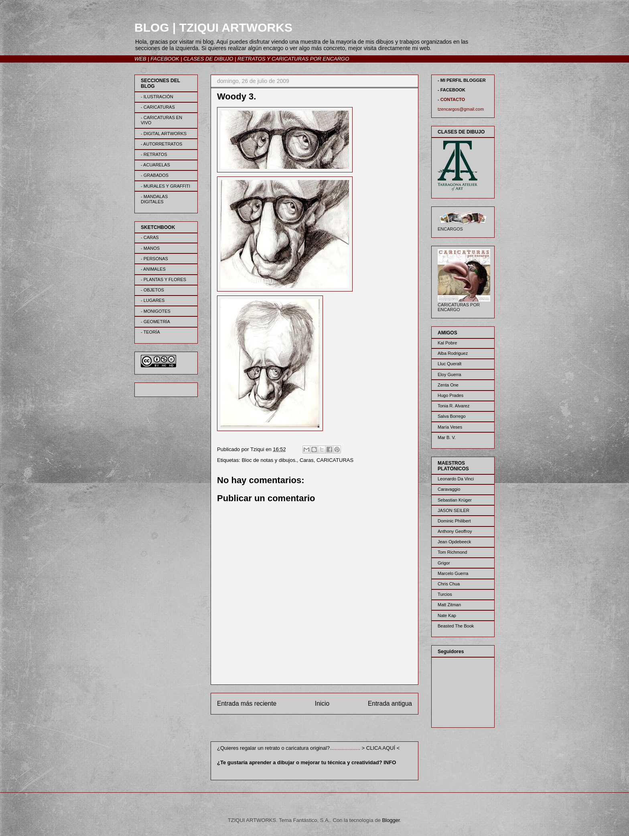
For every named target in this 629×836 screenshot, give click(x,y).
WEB (140, 59)
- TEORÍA (150, 332)
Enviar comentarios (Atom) (331, 730)
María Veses (450, 427)
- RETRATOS (154, 154)
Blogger (391, 820)
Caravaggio (449, 489)
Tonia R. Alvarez (453, 405)
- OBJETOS (152, 289)
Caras (307, 460)
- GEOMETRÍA (155, 321)
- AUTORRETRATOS (161, 144)
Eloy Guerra (449, 374)
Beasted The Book (456, 625)
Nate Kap (447, 615)
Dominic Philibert (454, 520)
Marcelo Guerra (453, 573)
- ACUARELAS (155, 164)
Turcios (445, 594)
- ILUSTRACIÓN (157, 96)
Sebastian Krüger (455, 500)
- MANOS (150, 248)
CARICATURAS (335, 460)
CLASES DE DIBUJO (208, 59)
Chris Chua (449, 583)
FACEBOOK (164, 59)
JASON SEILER (453, 510)
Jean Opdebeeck (454, 541)
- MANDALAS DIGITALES (154, 199)
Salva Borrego (452, 416)
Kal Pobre (447, 342)
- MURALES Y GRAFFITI (165, 186)
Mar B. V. (447, 437)
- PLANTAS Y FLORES (163, 279)
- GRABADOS (154, 175)
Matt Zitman (449, 604)
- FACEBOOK (451, 89)
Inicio (322, 703)
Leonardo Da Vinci (456, 478)
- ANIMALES (153, 269)
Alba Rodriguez (453, 353)
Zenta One (448, 385)
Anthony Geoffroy (455, 531)
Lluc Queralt (449, 363)
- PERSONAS (154, 258)
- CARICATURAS (158, 107)
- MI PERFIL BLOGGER (462, 80)
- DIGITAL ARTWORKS (164, 133)
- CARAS (150, 237)
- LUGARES (152, 300)
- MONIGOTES (155, 311)
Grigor (444, 563)
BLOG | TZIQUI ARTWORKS (213, 27)
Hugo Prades (450, 395)
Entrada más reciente (246, 703)
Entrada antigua (390, 703)
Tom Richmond (452, 552)
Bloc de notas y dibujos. (268, 460)
